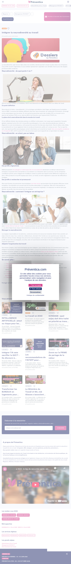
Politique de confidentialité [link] (35, 295)
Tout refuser (35, 289)
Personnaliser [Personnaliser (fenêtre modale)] (35, 292)
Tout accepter (35, 285)
